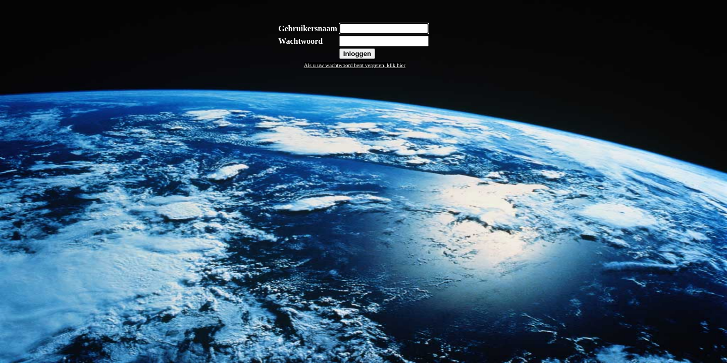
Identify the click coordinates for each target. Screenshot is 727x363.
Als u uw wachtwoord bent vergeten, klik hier (354, 65)
